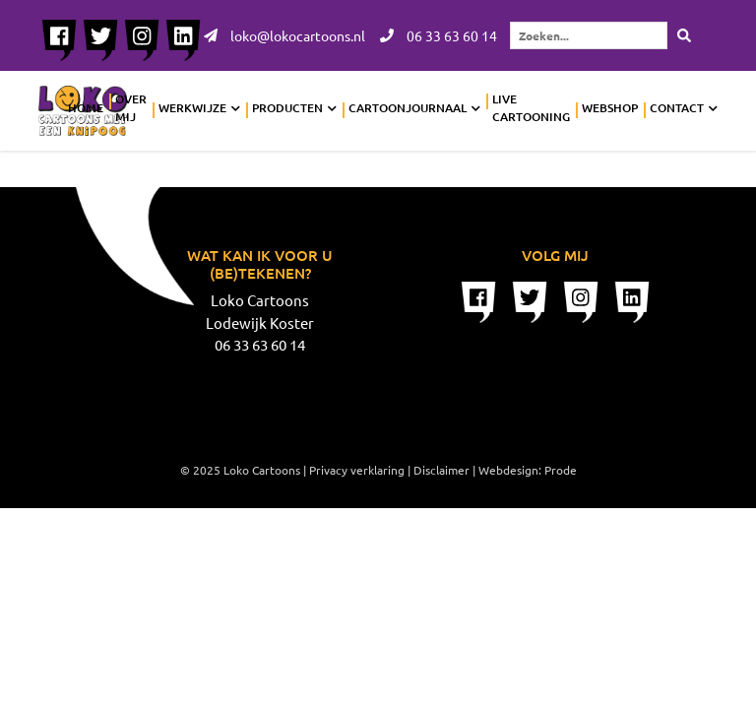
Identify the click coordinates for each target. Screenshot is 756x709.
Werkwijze (192, 107)
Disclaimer (441, 470)
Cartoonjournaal (407, 107)
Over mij (131, 108)
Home (85, 107)
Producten (287, 107)
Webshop (610, 107)
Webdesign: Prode (527, 470)
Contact (677, 107)
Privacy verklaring (357, 470)
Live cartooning (531, 108)
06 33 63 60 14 (438, 35)
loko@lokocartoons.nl (284, 35)
